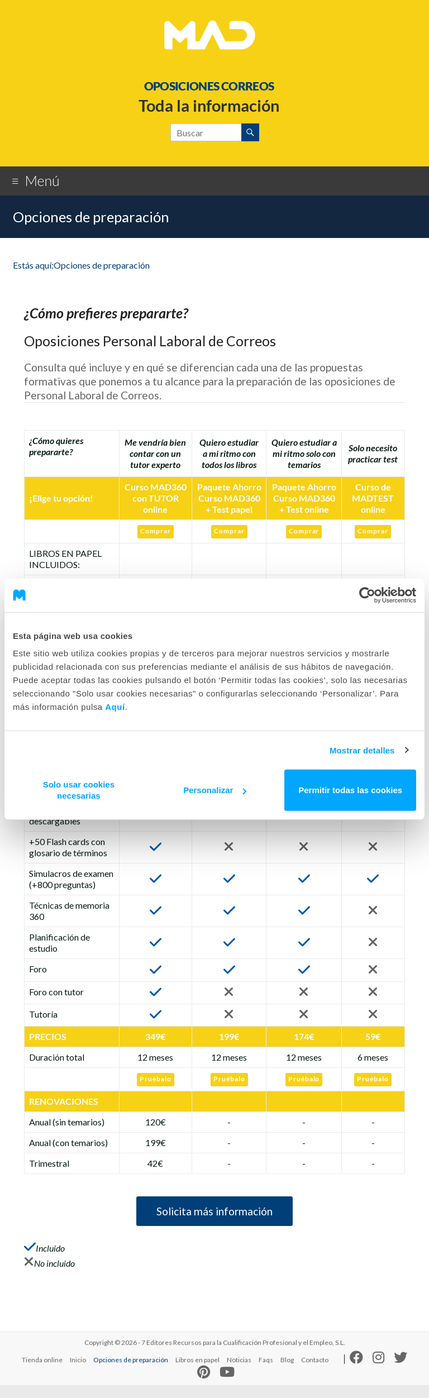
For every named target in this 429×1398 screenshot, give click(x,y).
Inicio (78, 1372)
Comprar (155, 530)
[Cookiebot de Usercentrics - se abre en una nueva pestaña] (367, 594)
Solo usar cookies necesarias (79, 790)
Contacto (314, 1372)
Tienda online (42, 1372)
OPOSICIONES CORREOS (209, 86)
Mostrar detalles (362, 750)
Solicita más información (214, 1217)
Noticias (239, 1372)
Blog (287, 1372)
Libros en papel (197, 1372)
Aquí (115, 707)
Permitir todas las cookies (350, 790)
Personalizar (214, 790)
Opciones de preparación (130, 1372)
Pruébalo (154, 1077)
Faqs (266, 1372)
